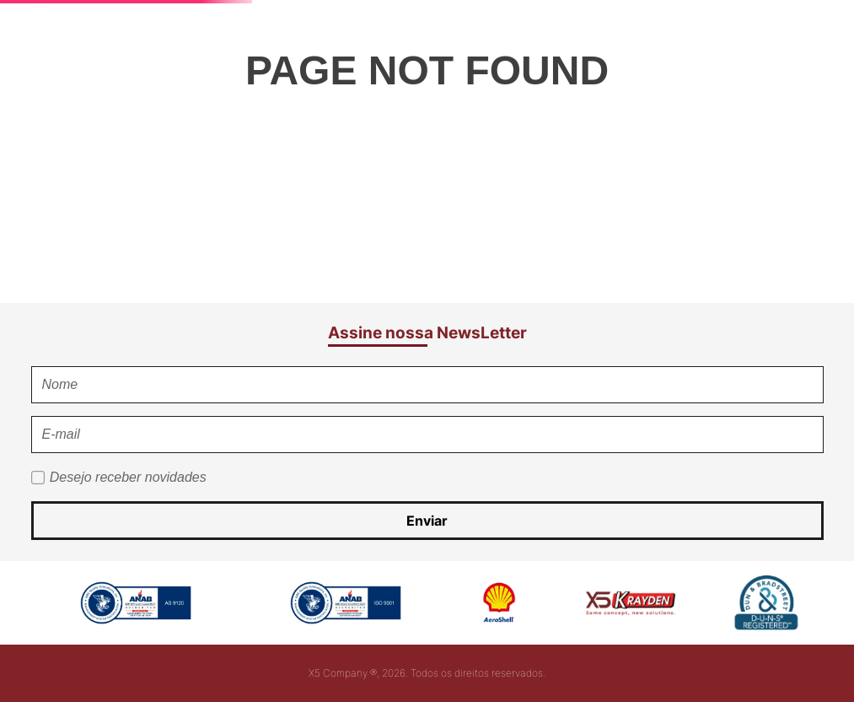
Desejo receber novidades (128, 477)
